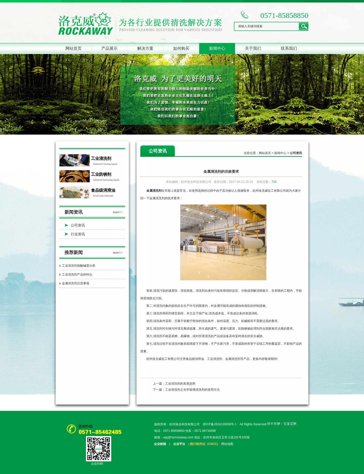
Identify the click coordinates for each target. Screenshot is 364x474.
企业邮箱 (160, 444)
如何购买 (181, 48)
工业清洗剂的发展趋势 (180, 383)
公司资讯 (78, 225)
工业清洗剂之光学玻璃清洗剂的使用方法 (192, 389)
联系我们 (289, 48)
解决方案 (145, 48)
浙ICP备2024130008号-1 (219, 424)
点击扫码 (97, 463)
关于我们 (253, 48)
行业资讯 (78, 234)
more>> (118, 212)
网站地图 (227, 444)
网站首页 (73, 48)
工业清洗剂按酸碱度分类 (78, 265)
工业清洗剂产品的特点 (77, 274)
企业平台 (179, 444)
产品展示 (109, 48)
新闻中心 (217, 48)
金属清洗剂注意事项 (75, 283)
